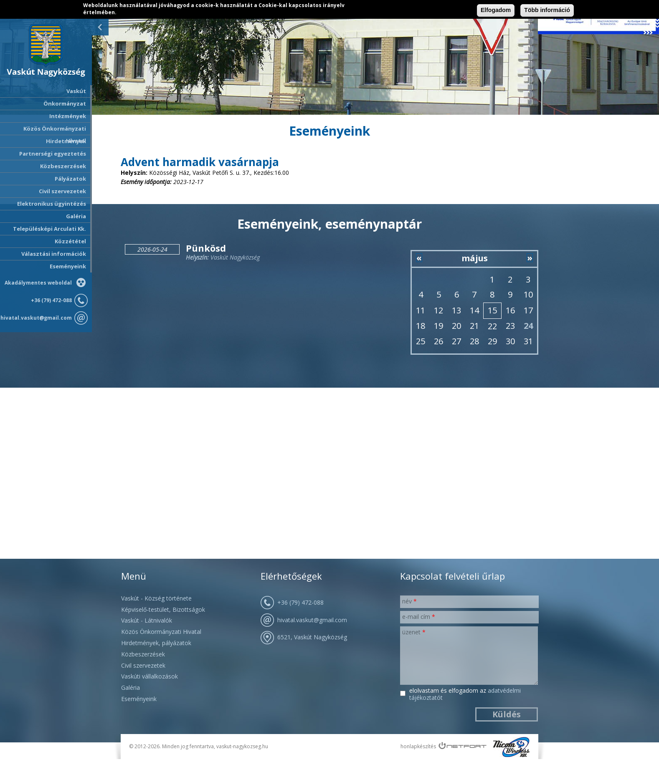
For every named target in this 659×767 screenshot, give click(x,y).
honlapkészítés (418, 746)
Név (409, 601)
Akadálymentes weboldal (38, 282)
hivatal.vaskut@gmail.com (36, 317)
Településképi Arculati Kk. (49, 228)
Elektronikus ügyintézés (51, 203)
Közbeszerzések (63, 166)
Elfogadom (496, 10)
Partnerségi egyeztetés (52, 153)
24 (528, 325)
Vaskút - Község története (156, 598)
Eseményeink (68, 266)
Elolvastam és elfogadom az (465, 694)
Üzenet (414, 632)
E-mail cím (418, 617)
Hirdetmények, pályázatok (156, 643)
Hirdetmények (66, 141)
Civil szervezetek (143, 665)
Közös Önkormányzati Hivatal (161, 632)
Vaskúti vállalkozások (149, 676)
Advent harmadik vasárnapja (200, 161)
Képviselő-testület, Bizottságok (163, 609)
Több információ (547, 10)
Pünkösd (206, 248)
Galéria (76, 216)
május (474, 258)
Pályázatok (70, 178)
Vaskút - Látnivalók (146, 620)
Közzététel (70, 241)
